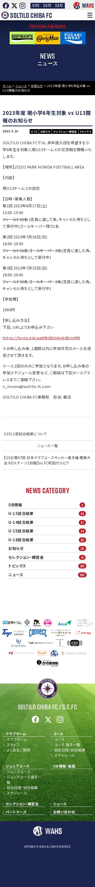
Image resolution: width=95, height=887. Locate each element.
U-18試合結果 (47, 540)
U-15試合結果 (47, 531)
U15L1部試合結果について (25, 433)
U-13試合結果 (47, 514)
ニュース (47, 574)
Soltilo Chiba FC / (47, 707)
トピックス (47, 566)
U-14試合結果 (47, 522)
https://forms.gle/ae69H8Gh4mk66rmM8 (41, 337)
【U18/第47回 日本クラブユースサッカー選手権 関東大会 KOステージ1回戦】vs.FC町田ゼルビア (47, 460)
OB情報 (47, 505)
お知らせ (47, 548)
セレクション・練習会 (47, 557)
